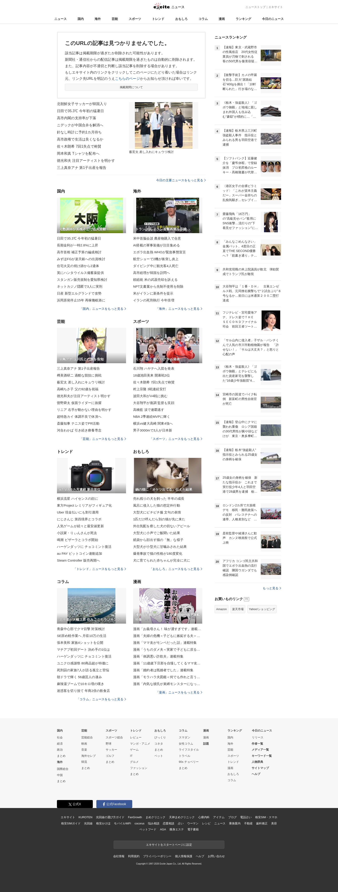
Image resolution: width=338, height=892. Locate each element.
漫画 (222, 19)
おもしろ (181, 19)
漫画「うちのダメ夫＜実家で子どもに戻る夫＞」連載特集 (167, 649)
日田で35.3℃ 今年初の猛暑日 (80, 111)
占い (181, 823)
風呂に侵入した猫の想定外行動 (156, 505)
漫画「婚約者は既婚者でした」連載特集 (163, 670)
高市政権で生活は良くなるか (80, 139)
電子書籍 (193, 829)
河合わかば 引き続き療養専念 (79, 430)
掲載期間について (131, 87)
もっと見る (272, 588)
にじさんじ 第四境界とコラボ (79, 519)
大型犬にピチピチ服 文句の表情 (157, 512)
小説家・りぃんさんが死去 (77, 533)
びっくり (160, 737)
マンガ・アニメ (140, 743)
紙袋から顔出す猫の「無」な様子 (158, 540)
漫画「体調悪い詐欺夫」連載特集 (158, 656)
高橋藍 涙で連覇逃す (148, 410)
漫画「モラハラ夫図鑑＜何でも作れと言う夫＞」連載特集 (167, 677)
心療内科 (204, 817)
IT (131, 755)
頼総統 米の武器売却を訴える (155, 279)
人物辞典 (257, 761)
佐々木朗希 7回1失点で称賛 (79, 146)
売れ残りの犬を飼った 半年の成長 (158, 498)
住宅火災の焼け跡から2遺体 (78, 266)
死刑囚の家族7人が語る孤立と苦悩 (83, 670)
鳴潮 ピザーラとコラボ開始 (77, 540)
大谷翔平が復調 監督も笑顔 (153, 403)
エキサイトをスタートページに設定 (169, 844)
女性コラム (186, 743)
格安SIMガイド (70, 823)
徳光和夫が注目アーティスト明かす (84, 396)
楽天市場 (238, 609)
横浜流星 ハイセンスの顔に (77, 498)
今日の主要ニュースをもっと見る (181, 180)
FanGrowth (135, 817)
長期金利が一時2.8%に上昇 (77, 245)
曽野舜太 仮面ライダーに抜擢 (79, 403)
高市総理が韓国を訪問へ (151, 273)
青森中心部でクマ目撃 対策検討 (81, 629)
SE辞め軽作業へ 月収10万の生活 (81, 636)
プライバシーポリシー (157, 856)
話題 (206, 743)
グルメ (134, 761)
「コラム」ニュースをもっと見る (101, 699)
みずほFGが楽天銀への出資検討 (81, 259)
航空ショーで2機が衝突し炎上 (156, 259)
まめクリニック (155, 817)
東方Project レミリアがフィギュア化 (84, 505)
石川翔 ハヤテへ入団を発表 (153, 368)
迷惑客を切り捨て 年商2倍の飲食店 (83, 691)
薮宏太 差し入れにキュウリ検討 (81, 382)
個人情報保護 (183, 856)
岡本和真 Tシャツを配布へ (78, 153)
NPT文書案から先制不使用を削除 (158, 286)
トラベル (184, 755)
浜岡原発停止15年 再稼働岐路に (81, 300)
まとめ (61, 755)
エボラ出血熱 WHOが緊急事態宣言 (159, 252)
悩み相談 (153, 823)
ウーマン (192, 823)
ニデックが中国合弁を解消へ (80, 125)
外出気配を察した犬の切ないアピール (161, 526)
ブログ (232, 817)
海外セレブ (88, 755)
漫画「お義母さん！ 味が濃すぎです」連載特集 (167, 629)
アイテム (218, 817)
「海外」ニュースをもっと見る (179, 308)
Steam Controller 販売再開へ (78, 560)
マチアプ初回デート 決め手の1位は (83, 649)
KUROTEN (85, 817)
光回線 (88, 823)
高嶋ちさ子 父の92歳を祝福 (78, 389)
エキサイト (275, 7)
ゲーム (134, 749)
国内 (81, 19)
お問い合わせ (216, 856)
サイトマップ (260, 768)
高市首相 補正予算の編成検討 (79, 252)
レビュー (136, 737)
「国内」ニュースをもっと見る (103, 308)
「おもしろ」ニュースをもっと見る (176, 569)
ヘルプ (256, 774)
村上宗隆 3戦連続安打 (149, 389)
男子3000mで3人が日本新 (152, 430)
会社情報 (118, 856)
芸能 (115, 19)
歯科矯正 (261, 823)
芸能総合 (87, 737)
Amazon (221, 609)
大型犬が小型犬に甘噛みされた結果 (160, 546)
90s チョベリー (189, 761)
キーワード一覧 (262, 755)
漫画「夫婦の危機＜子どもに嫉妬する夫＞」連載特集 (167, 636)
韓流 (84, 761)
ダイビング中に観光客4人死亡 (156, 266)
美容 (274, 823)
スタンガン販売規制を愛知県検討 (82, 279)
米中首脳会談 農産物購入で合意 (157, 238)
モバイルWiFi (122, 823)
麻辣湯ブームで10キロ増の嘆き (80, 684)
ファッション (138, 768)
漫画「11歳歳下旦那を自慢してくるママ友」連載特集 (167, 663)
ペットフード (147, 829)
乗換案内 (234, 823)
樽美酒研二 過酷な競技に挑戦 (79, 375)
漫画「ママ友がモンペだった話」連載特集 (165, 642)
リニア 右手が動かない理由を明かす (84, 410)
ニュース (60, 19)
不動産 (248, 823)
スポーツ (135, 19)
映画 (84, 743)
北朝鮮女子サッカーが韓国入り (82, 104)
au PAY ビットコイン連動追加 (79, 553)
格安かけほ (103, 823)
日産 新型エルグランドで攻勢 (79, 293)
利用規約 (133, 856)
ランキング (243, 19)
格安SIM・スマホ (266, 817)
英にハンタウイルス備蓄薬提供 (80, 273)
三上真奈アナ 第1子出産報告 (78, 368)
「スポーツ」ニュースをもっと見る (176, 439)
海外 (98, 19)
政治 (60, 749)
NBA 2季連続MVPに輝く (151, 416)
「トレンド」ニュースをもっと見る (99, 569)
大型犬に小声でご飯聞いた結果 (156, 533)
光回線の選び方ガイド (110, 817)
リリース (257, 737)
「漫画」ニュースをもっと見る (179, 692)
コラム (203, 19)
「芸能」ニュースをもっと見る (103, 439)
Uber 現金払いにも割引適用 (78, 512)
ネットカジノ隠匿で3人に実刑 (79, 286)
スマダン (184, 737)
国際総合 (62, 769)
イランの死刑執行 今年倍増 (153, 300)
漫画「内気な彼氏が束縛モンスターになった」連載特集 (167, 684)
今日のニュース (273, 19)
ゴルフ (110, 755)
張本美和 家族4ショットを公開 (80, 642)
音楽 (84, 749)
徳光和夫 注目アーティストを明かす (86, 160)
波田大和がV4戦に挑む (150, 396)
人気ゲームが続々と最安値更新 (80, 526)
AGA (163, 829)
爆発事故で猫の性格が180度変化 (157, 553)
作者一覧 (257, 743)
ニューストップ (255, 7)
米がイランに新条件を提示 (153, 293)
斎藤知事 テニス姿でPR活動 (78, 423)
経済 (60, 743)
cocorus (139, 823)
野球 (108, 743)
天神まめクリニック (182, 817)
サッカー (111, 749)
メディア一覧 (260, 749)
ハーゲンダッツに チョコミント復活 (84, 546)
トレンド (158, 19)
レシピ (206, 823)
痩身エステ (176, 829)
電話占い (245, 817)
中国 (60, 775)
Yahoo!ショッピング (262, 609)
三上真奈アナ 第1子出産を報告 (81, 168)
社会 (60, 737)
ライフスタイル (189, 749)
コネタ (158, 743)
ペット (158, 755)
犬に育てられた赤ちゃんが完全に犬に (161, 560)
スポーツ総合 (114, 737)
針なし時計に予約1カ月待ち (79, 132)
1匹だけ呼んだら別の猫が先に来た (159, 519)
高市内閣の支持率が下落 (76, 118)
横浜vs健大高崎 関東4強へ (153, 423)
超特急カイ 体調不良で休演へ (79, 416)
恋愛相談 (168, 823)
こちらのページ (127, 78)
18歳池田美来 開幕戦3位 (151, 375)
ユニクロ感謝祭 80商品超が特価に (83, 663)
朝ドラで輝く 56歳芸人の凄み (79, 677)
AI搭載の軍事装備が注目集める (156, 245)
